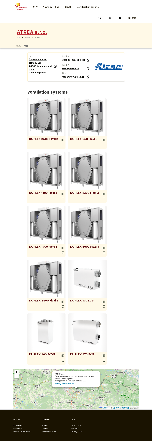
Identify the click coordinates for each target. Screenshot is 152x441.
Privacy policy (76, 432)
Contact (45, 429)
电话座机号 (66, 56)
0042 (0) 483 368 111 (73, 60)
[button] (98, 372)
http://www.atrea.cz (73, 77)
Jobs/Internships (49, 432)
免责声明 (74, 429)
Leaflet (104, 407)
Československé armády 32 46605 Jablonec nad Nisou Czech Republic (40, 66)
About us (45, 425)
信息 (18, 45)
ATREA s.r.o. (40, 37)
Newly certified (51, 7)
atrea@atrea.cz (70, 68)
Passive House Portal (22, 432)
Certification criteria (88, 7)
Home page (18, 425)
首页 (18, 37)
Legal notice (76, 425)
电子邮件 (65, 65)
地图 (26, 45)
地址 (31, 56)
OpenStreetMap (121, 407)
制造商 (68, 7)
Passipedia (17, 429)
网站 (64, 73)
